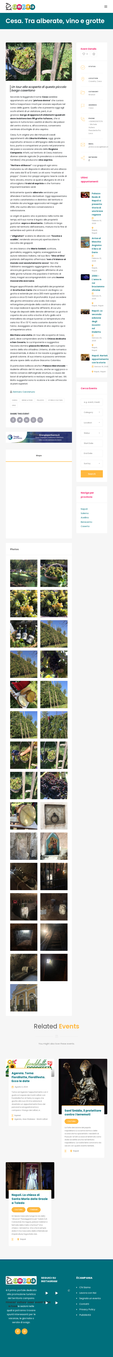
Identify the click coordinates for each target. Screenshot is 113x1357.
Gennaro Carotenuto (24, 391)
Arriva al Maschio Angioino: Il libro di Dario (97, 245)
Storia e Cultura (55, 400)
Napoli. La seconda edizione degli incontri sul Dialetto (97, 321)
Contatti (84, 1304)
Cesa (99, 81)
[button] (92, 412)
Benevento (86, 522)
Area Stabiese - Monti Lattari (35, 1119)
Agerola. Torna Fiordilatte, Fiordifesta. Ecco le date (28, 1077)
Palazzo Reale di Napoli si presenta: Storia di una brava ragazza (97, 204)
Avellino (85, 517)
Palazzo (40, 400)
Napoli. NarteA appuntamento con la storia (100, 359)
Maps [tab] (39, 455)
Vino (14, 405)
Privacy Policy (87, 1309)
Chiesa (14, 400)
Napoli (94, 230)
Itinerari (92, 94)
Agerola (17, 1119)
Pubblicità (85, 1315)
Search (92, 473)
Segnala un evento (90, 1298)
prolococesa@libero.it (98, 147)
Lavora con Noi (87, 1293)
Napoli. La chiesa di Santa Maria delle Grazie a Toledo (30, 1199)
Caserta (92, 81)
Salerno (85, 513)
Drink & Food (27, 400)
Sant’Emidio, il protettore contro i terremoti (83, 1113)
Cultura (71, 1121)
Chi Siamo (85, 1287)
